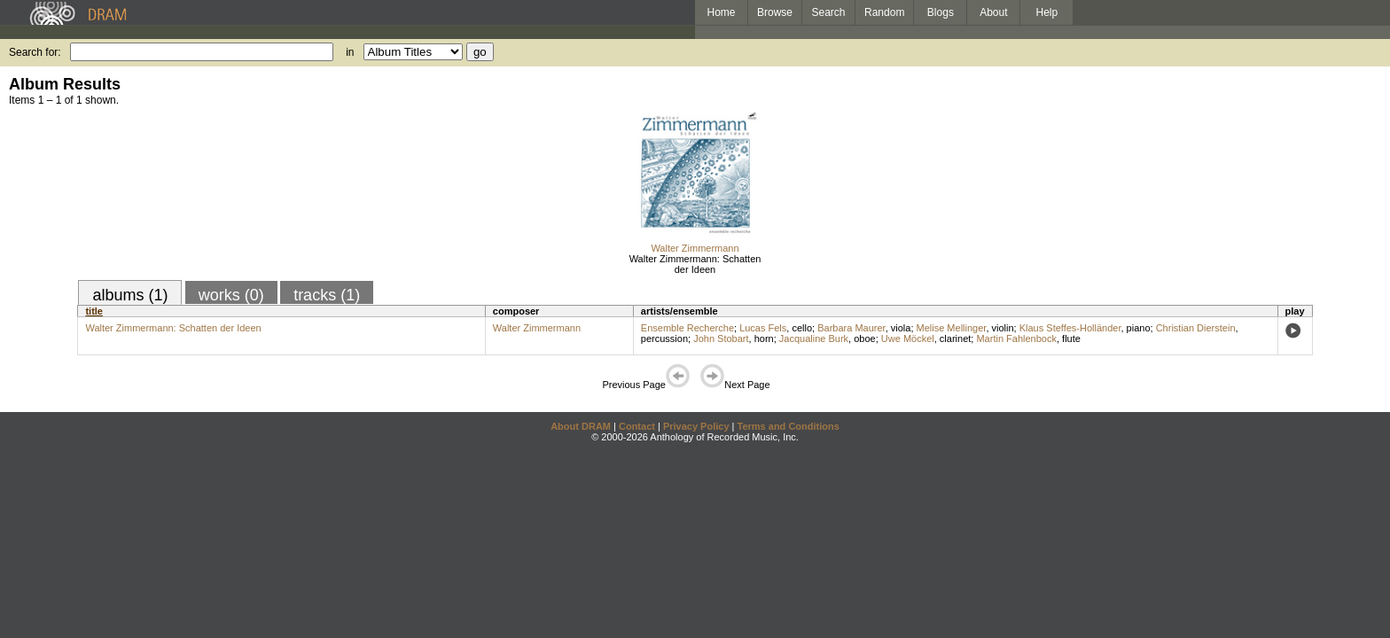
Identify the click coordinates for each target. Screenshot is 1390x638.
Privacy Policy (696, 426)
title (94, 311)
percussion (664, 338)
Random (884, 12)
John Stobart (720, 338)
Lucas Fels (762, 328)
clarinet (955, 338)
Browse (775, 12)
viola (901, 328)
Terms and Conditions (788, 426)
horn (764, 338)
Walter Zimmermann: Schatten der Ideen (695, 264)
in (350, 52)
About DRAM (581, 426)
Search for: (35, 52)
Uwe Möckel (907, 338)
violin (1003, 328)
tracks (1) (326, 295)
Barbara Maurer (851, 328)
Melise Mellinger (952, 328)
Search (829, 12)
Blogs (940, 12)
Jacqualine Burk (813, 338)
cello (802, 328)
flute (1071, 338)
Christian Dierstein (1196, 328)
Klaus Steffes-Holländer (1070, 328)
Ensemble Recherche (687, 328)
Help (1047, 12)
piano (1139, 328)
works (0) (231, 295)
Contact (637, 426)
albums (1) (130, 295)
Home (721, 12)
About (993, 12)
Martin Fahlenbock (1016, 338)
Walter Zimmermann (694, 248)
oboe (864, 338)
